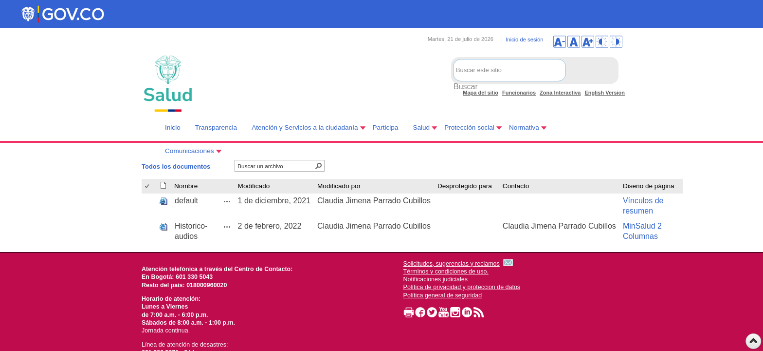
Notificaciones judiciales (435, 279)
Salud (421, 127)
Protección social (469, 127)
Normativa (524, 127)
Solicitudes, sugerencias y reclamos (451, 263)
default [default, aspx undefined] (186, 200)
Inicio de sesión (524, 39)
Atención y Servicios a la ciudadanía (305, 127)
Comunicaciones (189, 151)
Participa (386, 127)
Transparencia (216, 127)
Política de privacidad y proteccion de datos (462, 287)
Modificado (254, 186)
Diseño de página (648, 186)
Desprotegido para (464, 186)
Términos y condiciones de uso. (446, 271)
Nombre (186, 186)
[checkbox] (148, 186)
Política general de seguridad (442, 295)
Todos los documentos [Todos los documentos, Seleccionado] (176, 166)
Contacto (516, 186)
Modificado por (339, 186)
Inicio (173, 127)
